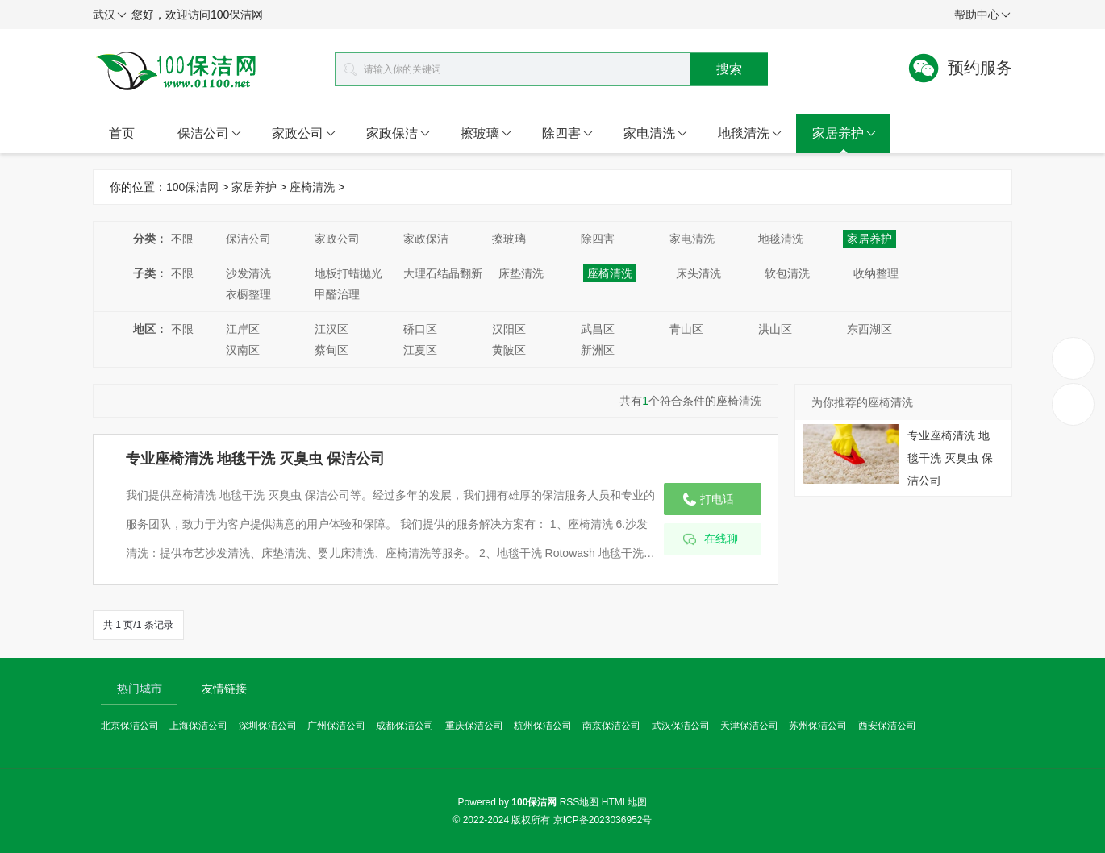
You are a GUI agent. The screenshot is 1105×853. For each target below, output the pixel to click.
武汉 (110, 15)
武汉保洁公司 (681, 725)
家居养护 (844, 133)
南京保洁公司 (611, 725)
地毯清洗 (750, 133)
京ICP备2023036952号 (603, 820)
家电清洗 (655, 133)
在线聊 (721, 539)
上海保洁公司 (198, 725)
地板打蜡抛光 (348, 273)
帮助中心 (982, 15)
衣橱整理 (248, 294)
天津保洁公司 (749, 725)
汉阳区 (509, 328)
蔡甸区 (331, 349)
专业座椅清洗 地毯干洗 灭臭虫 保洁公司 (255, 459)
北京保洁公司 (130, 725)
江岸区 (243, 328)
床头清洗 (698, 273)
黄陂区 (509, 349)
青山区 (686, 328)
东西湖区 (869, 328)
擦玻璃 (486, 133)
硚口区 (420, 328)
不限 (182, 238)
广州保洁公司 (336, 725)
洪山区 (775, 328)
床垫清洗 (521, 273)
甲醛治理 (337, 294)
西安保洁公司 (887, 725)
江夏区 (420, 349)
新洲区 (598, 349)
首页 (122, 133)
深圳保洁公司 (268, 725)
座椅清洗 (312, 187)
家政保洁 (398, 133)
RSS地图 (579, 802)
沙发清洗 (248, 273)
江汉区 (331, 328)
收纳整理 (876, 273)
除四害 (567, 133)
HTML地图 (625, 802)
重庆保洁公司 (474, 725)
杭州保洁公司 (543, 725)
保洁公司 (209, 133)
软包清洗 (787, 273)
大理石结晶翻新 (442, 273)
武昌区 (598, 328)
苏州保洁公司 (818, 725)
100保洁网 (192, 187)
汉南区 (243, 349)
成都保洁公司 (405, 725)
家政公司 (304, 133)
